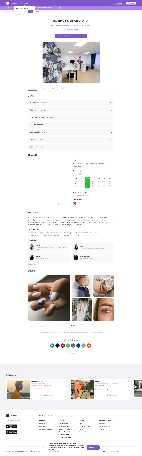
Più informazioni (54, 451)
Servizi (32, 88)
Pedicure (42, 426)
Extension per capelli (65, 429)
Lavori (63, 88)
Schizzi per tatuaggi (105, 426)
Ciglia (80, 423)
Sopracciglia (83, 432)
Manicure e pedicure (45, 429)
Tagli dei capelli (64, 426)
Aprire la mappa (78, 166)
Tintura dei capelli (64, 432)
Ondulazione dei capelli (66, 437)
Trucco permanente (85, 426)
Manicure (42, 423)
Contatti (42, 88)
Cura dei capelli (64, 435)
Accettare (93, 448)
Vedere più (32, 264)
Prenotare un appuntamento (71, 36)
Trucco (81, 429)
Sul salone (53, 88)
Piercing (101, 429)
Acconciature (63, 423)
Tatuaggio (102, 423)
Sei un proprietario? (71, 30)
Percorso (62, 204)
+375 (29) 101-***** (79, 196)
